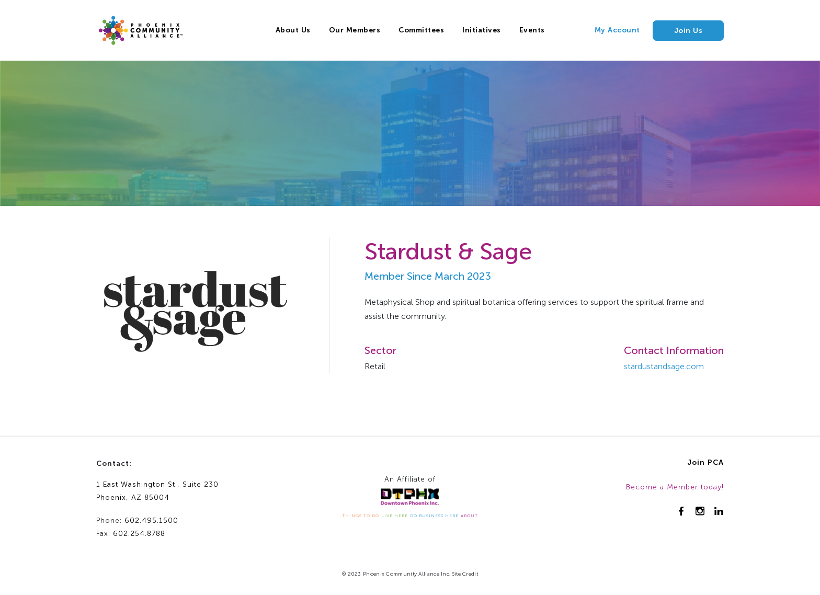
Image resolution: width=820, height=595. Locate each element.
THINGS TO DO (360, 515)
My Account (617, 30)
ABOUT (469, 515)
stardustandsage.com (664, 366)
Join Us (688, 30)
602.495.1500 (151, 520)
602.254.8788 (139, 533)
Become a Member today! (675, 487)
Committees (421, 30)
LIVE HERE (394, 515)
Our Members (355, 30)
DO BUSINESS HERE (434, 515)
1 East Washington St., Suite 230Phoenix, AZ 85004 (157, 491)
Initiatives (481, 30)
